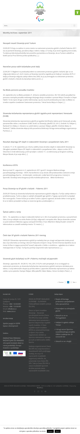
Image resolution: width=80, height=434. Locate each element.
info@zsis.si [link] (12, 309)
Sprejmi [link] (50, 431)
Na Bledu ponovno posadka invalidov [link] (18, 90)
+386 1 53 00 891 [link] (15, 304)
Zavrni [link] (57, 431)
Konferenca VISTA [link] (10, 165)
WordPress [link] (40, 388)
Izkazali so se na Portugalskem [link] (62, 316)
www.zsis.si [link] (11, 311)
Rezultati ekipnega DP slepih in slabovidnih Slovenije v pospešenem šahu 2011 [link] (36, 142)
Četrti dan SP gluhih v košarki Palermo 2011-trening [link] (24, 235)
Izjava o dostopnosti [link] (10, 326)
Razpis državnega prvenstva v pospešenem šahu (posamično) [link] (65, 301)
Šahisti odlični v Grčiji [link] (12, 212)
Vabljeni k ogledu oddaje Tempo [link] (65, 323)
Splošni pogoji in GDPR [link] (11, 323)
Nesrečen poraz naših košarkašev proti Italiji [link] (21, 66)
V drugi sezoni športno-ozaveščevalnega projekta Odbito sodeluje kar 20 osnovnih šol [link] (65, 333)
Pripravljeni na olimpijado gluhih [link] (65, 309)
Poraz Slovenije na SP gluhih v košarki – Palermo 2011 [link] (25, 188)
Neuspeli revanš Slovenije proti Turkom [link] (19, 43)
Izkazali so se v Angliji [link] (63, 341)
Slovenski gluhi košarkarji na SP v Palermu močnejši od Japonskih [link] (30, 258)
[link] (77, 12)
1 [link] (65, 282)
